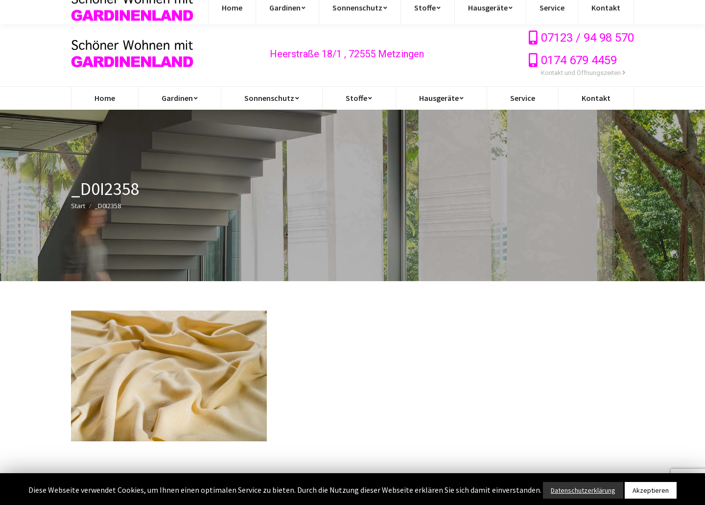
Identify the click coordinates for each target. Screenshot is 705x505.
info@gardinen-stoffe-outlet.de (131, 11)
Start (78, 205)
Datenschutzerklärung (583, 490)
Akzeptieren (651, 490)
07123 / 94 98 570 (587, 38)
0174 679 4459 (579, 60)
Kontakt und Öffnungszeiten (583, 72)
